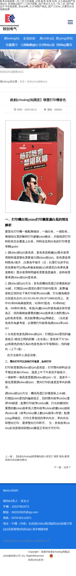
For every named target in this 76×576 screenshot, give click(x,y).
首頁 (22, 81)
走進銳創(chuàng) (29, 39)
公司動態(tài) (29, 44)
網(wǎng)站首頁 (11, 39)
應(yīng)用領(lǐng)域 (64, 39)
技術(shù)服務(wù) (47, 45)
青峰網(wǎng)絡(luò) (57, 559)
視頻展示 (12, 44)
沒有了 (67, 467)
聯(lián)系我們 (64, 45)
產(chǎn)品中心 (47, 39)
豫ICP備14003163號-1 (15, 551)
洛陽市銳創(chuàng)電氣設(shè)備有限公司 (26, 540)
